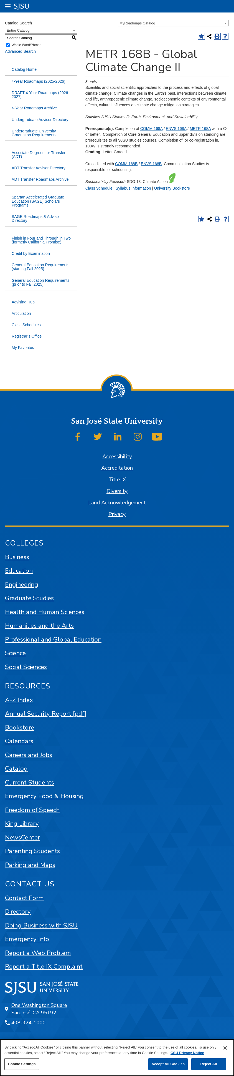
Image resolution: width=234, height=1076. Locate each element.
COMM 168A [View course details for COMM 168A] (151, 128)
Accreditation (117, 468)
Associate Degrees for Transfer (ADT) (38, 154)
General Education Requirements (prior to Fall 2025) (40, 282)
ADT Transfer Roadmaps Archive (40, 179)
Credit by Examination (31, 253)
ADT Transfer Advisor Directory (38, 168)
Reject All (208, 1064)
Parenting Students (32, 851)
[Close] (225, 1048)
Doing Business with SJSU (41, 925)
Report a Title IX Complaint (44, 966)
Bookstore (19, 727)
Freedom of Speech (32, 810)
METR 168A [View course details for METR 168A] (200, 128)
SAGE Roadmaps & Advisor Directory (36, 218)
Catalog (16, 768)
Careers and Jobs (28, 755)
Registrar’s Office (27, 336)
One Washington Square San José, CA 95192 (39, 1009)
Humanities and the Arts (39, 625)
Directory (18, 911)
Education (19, 570)
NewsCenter (22, 837)
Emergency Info (27, 939)
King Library (22, 823)
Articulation (21, 313)
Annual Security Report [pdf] (45, 713)
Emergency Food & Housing (44, 796)
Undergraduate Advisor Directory (40, 119)
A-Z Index (19, 700)
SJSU (22, 6)
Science (15, 653)
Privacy (117, 514)
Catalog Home (24, 69)
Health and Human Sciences (44, 612)
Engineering (21, 584)
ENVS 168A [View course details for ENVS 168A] (176, 128)
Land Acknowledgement (117, 502)
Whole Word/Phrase (26, 45)
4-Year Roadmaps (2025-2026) (38, 81)
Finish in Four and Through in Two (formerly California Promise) (41, 240)
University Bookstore (172, 188)
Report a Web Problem (38, 953)
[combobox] (173, 23)
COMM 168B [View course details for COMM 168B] (126, 164)
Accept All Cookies (168, 1064)
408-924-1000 (28, 1022)
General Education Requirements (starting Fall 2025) (40, 267)
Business (17, 557)
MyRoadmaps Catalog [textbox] (137, 23)
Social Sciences (26, 667)
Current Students (29, 782)
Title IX (117, 479)
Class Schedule (99, 188)
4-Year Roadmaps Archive (34, 108)
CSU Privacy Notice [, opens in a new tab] (187, 1053)
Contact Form (24, 898)
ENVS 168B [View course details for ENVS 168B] (151, 164)
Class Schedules (26, 325)
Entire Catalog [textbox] (18, 30)
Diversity (117, 491)
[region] (117, 1057)
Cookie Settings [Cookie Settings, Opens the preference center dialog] (21, 1064)
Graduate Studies (29, 598)
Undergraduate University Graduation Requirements (34, 133)
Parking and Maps (30, 865)
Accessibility (117, 456)
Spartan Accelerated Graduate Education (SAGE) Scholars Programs (38, 201)
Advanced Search (20, 51)
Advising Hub (23, 302)
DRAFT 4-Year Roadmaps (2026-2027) (40, 94)
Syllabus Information (133, 188)
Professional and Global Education (53, 639)
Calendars (19, 741)
